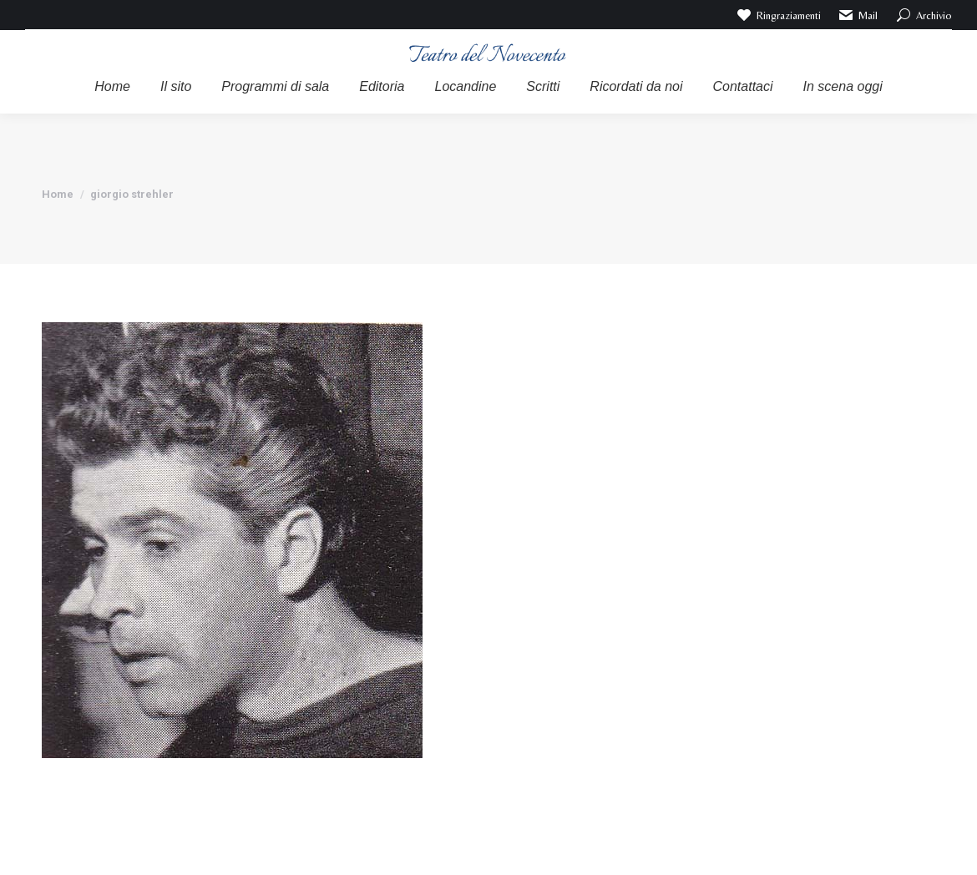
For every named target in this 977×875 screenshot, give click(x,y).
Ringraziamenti (778, 15)
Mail (858, 15)
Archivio (923, 15)
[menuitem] (112, 87)
